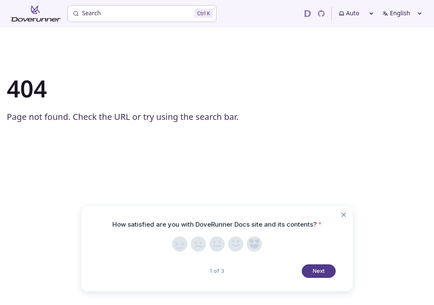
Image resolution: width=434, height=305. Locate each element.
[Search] (142, 13)
